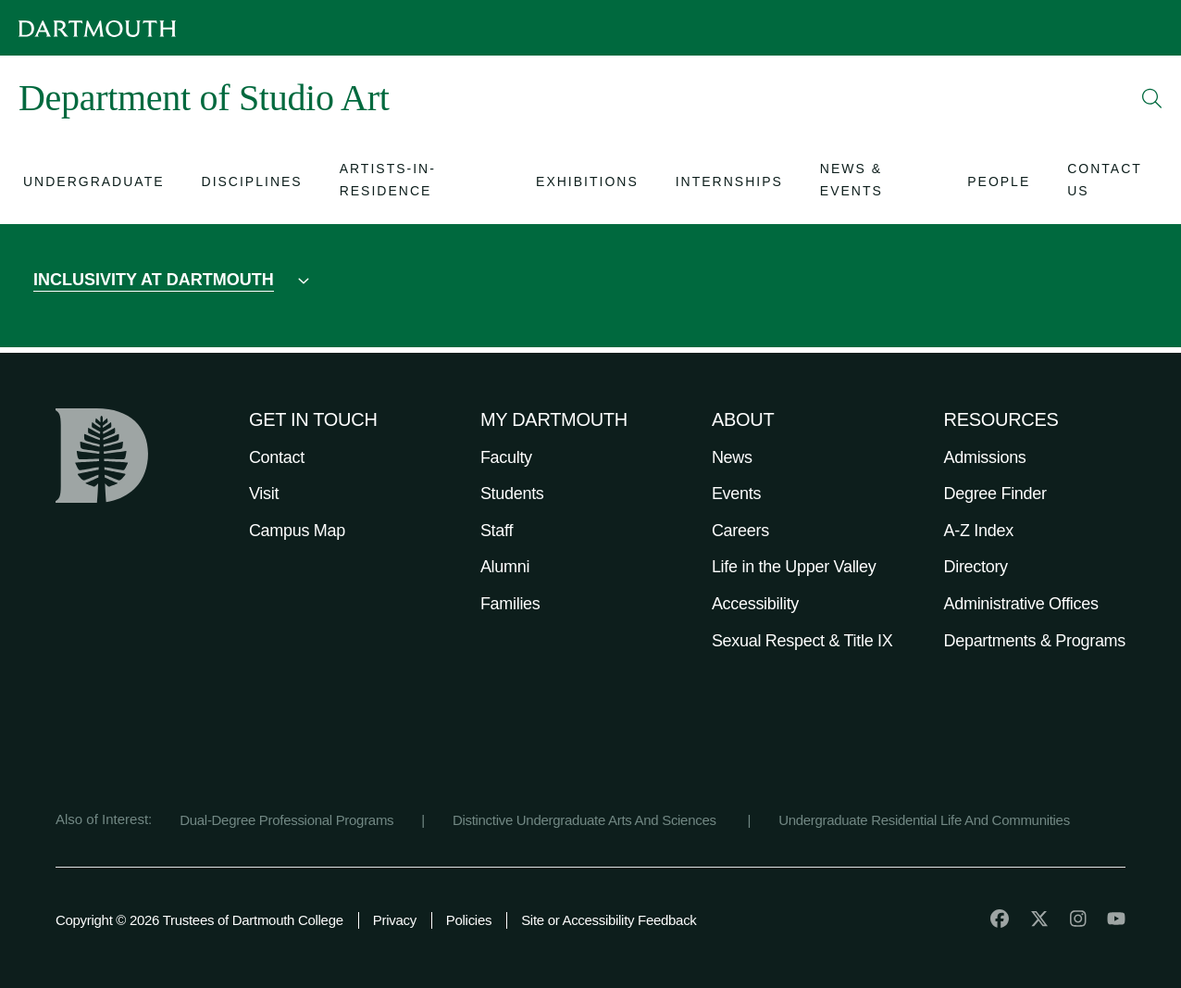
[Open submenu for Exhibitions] (587, 184)
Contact (277, 457)
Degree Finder (995, 493)
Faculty (506, 457)
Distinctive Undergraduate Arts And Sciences (586, 820)
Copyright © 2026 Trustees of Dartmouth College (199, 920)
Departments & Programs (1034, 641)
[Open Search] (1152, 98)
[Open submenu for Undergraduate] (94, 184)
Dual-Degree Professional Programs (286, 820)
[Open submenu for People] (998, 184)
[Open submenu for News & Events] (875, 183)
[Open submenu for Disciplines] (252, 184)
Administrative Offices (1021, 603)
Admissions (985, 457)
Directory (976, 566)
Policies (468, 920)
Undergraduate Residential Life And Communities (924, 820)
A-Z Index (978, 530)
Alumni (504, 566)
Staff (496, 530)
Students (512, 493)
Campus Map (297, 530)
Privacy (394, 920)
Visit (264, 493)
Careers (740, 530)
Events (736, 493)
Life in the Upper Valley (794, 566)
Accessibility (755, 603)
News (732, 457)
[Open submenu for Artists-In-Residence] (419, 183)
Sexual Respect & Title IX (802, 641)
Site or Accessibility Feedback (608, 920)
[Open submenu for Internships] (729, 184)
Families (510, 603)
